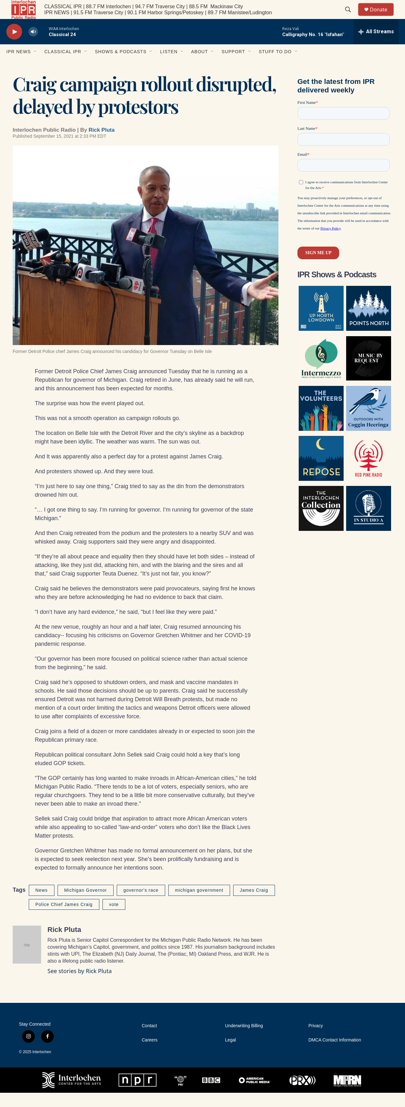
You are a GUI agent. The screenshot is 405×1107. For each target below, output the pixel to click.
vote (114, 918)
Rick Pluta (102, 144)
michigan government (199, 904)
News (41, 904)
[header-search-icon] (351, 17)
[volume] (33, 46)
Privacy (315, 1040)
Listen (169, 65)
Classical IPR (62, 65)
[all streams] (376, 46)
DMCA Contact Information (334, 1054)
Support (233, 65)
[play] (14, 46)
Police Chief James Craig (64, 918)
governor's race (141, 904)
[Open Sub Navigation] (35, 65)
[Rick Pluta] (27, 959)
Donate (382, 16)
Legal (230, 1054)
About (199, 65)
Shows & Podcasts (120, 65)
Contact (149, 1040)
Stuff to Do (275, 65)
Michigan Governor (85, 904)
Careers (150, 1054)
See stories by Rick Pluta (79, 985)
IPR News (18, 65)
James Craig (254, 904)
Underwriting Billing (244, 1040)
